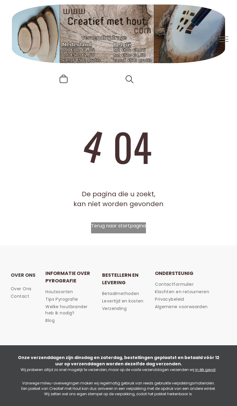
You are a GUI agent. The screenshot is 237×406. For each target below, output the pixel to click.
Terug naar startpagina (118, 225)
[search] (129, 80)
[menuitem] (35, 289)
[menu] (224, 39)
